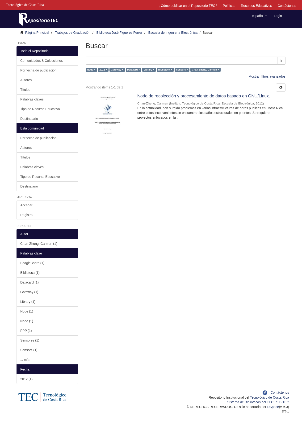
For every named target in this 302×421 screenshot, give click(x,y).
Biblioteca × (165, 69)
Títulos (25, 90)
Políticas (229, 6)
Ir (281, 61)
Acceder (26, 205)
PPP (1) (26, 331)
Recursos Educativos (256, 6)
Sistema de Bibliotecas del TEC (250, 402)
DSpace (273, 407)
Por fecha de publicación (38, 70)
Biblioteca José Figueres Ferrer (119, 32)
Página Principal (37, 32)
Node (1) (26, 311)
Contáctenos (286, 6)
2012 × (103, 69)
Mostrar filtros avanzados (267, 76)
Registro (26, 215)
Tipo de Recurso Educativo (40, 109)
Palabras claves (32, 99)
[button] (259, 16)
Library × (149, 69)
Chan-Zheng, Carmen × (205, 69)
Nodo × (91, 69)
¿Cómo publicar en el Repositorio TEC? (188, 6)
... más (25, 360)
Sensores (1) (29, 340)
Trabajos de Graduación (72, 32)
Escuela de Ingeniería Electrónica (173, 32)
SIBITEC (282, 402)
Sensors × (182, 69)
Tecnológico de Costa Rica (269, 397)
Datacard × (133, 69)
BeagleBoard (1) (32, 263)
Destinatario (29, 119)
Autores (26, 80)
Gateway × (117, 69)
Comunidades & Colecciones (41, 61)
